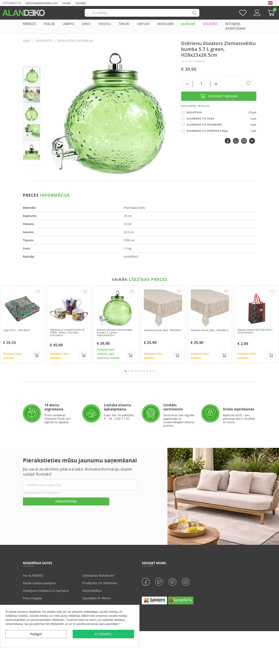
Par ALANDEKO (34, 577)
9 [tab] (150, 372)
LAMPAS (68, 24)
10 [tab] (153, 372)
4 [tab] (135, 372)
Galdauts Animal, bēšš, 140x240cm (158, 332)
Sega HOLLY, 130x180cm (18, 330)
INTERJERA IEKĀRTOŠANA (235, 26)
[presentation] (170, 114)
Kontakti (81, 3)
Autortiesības (92, 592)
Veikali (67, 3)
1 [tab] (125, 372)
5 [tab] (138, 372)
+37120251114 (11, 3)
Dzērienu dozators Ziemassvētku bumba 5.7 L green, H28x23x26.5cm (114, 333)
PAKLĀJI (49, 24)
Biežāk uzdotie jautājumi (41, 584)
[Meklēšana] (142, 13)
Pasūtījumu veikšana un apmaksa (47, 592)
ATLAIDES (210, 24)
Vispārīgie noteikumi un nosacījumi (41, 494)
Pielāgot (36, 634)
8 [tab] (147, 372)
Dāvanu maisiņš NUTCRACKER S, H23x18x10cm (248, 333)
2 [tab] (128, 372)
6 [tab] (141, 372)
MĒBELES (29, 24)
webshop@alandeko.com (42, 3)
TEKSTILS (104, 24)
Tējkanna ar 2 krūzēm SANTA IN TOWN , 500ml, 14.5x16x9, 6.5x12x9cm (69, 333)
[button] (272, 13)
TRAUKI (124, 24)
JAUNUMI (188, 24)
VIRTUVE (143, 24)
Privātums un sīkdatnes (99, 584)
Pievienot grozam (219, 96)
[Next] (31, 165)
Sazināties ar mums (96, 599)
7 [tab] (144, 372)
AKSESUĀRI (165, 24)
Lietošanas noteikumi (98, 577)
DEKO (86, 24)
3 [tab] (132, 372)
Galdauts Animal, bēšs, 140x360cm (205, 332)
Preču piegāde (33, 599)
